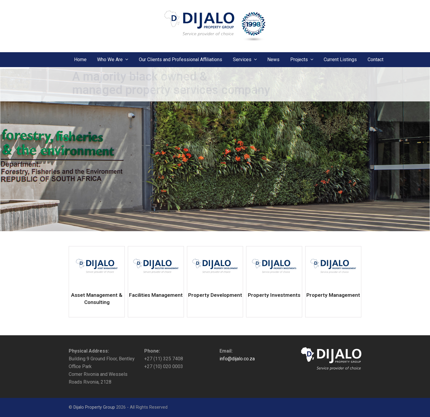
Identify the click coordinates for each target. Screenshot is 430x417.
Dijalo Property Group (94, 407)
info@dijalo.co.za (237, 359)
